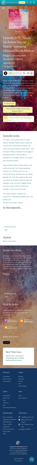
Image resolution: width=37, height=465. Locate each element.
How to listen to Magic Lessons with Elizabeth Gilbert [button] (18, 110)
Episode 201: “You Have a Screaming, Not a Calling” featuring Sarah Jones (15, 358)
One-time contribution (8, 429)
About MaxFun (6, 395)
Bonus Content (6, 431)
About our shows (7, 379)
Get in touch (23, 413)
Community (6, 402)
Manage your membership (9, 419)
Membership (7, 413)
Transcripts (21, 379)
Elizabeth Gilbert (10, 227)
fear (10, 120)
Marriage (11, 117)
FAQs (4, 433)
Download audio (9, 103)
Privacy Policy (18, 461)
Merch (20, 395)
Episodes (21, 376)
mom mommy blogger (26, 117)
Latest (21, 372)
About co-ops (6, 398)
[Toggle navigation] (3, 8)
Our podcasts (6, 376)
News (20, 383)
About (5, 391)
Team (4, 400)
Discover (21, 381)
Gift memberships (7, 422)
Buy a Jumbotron (23, 398)
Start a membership (8, 417)
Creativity (17, 117)
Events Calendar (23, 386)
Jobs (4, 405)
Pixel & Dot (20, 458)
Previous (17, 31)
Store (20, 391)
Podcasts (6, 372)
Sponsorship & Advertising (9, 407)
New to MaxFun (7, 381)
